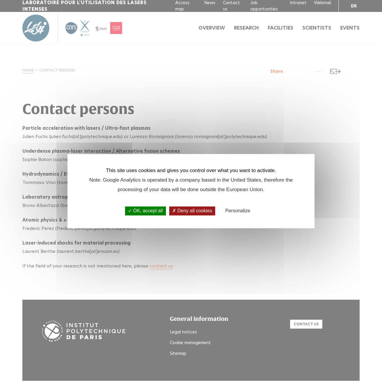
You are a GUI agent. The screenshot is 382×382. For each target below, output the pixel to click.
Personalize (237, 211)
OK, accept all (145, 211)
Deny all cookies (192, 211)
